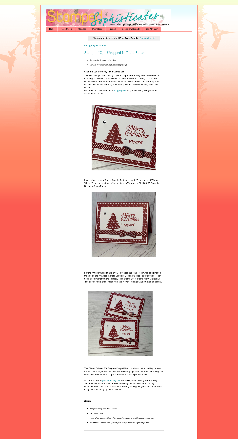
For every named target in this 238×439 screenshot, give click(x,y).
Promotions (97, 29)
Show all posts (147, 38)
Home (52, 29)
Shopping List (119, 90)
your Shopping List (111, 380)
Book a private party (131, 29)
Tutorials (112, 29)
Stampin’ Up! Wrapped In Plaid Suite (114, 52)
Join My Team (152, 29)
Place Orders (66, 29)
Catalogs (82, 29)
